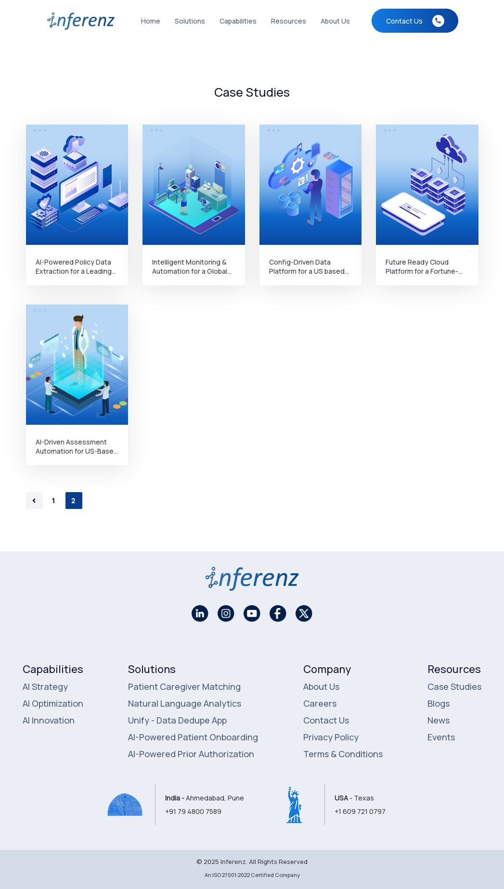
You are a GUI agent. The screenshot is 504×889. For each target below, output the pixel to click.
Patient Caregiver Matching (184, 686)
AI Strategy (45, 686)
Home (150, 20)
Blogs (438, 703)
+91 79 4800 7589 (193, 811)
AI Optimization (53, 703)
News (438, 720)
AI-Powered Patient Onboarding (193, 737)
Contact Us (326, 720)
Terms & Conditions (343, 754)
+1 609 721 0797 (360, 811)
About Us (335, 20)
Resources (288, 20)
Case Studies (454, 686)
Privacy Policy (331, 737)
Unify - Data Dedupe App (177, 720)
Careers (319, 703)
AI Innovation (49, 720)
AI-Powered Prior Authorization (191, 754)
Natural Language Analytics (184, 703)
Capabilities (238, 20)
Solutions (190, 20)
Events (441, 737)
